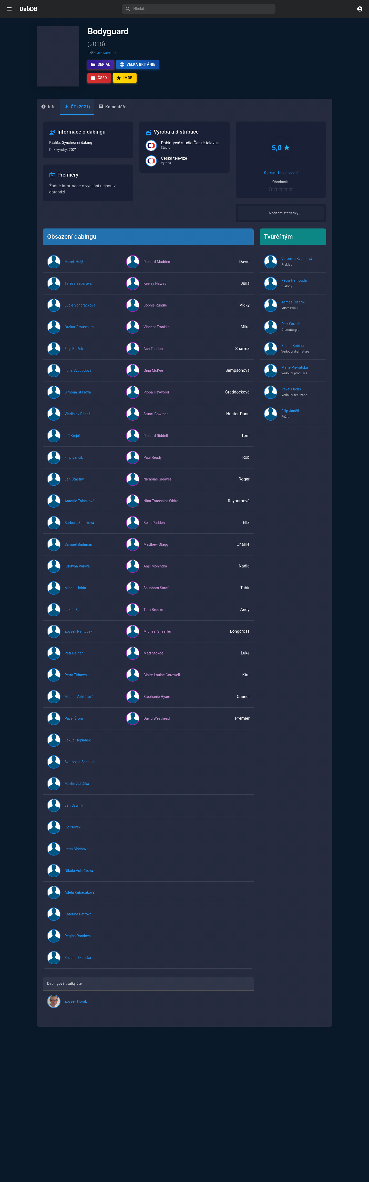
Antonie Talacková (79, 507)
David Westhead (157, 724)
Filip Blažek (74, 354)
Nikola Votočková (79, 876)
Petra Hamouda (294, 286)
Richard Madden (157, 267)
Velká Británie (137, 64)
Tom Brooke (153, 615)
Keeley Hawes (155, 289)
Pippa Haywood (156, 398)
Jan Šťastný (74, 485)
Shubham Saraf (156, 594)
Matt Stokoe (153, 659)
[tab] (77, 107)
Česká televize (174, 158)
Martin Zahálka (77, 789)
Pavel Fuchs (291, 395)
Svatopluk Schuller (80, 767)
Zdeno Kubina (292, 351)
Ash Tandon (153, 354)
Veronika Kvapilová (296, 264)
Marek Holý (74, 267)
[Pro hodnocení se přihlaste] (281, 189)
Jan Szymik (74, 811)
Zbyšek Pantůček (79, 637)
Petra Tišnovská (78, 680)
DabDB (28, 9)
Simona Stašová (78, 398)
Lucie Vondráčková (80, 311)
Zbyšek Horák (76, 1007)
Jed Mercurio (106, 53)
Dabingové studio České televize (190, 143)
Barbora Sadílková (79, 528)
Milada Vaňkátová (79, 702)
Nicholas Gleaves (158, 485)
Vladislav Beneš (77, 420)
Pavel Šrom (74, 724)
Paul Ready (153, 463)
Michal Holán (75, 594)
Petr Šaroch (290, 329)
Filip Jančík (74, 463)
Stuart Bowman (156, 420)
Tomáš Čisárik (293, 308)
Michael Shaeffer (157, 637)
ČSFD (98, 78)
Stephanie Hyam (157, 702)
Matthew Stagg (156, 550)
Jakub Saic (74, 615)
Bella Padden (154, 528)
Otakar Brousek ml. (80, 333)
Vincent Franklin (157, 333)
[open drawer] (9, 9)
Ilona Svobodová (78, 376)
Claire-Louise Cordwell (162, 680)
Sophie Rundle (155, 311)
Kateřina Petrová (78, 920)
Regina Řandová (78, 941)
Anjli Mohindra (155, 572)
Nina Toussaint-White (161, 507)
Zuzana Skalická (78, 963)
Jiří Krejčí (72, 441)
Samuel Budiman (78, 550)
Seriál (100, 64)
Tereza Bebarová (78, 289)
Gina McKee (153, 376)
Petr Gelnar (74, 659)
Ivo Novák (73, 833)
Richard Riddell (156, 441)
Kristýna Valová (77, 572)
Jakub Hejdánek (78, 746)
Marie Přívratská (294, 373)
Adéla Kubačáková (80, 898)
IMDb (124, 78)
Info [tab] (48, 107)
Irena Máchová (77, 854)
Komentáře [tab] (112, 107)
